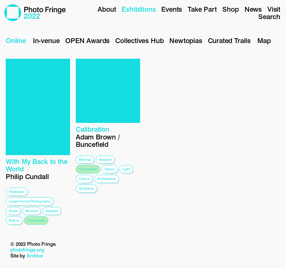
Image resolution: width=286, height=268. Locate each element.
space (110, 169)
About (107, 9)
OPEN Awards (87, 40)
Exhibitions (139, 9)
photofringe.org (27, 250)
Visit (273, 9)
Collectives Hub (139, 40)
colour (84, 178)
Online (16, 40)
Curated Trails (229, 40)
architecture (106, 178)
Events (171, 9)
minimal (31, 211)
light (126, 169)
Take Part (202, 9)
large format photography (29, 201)
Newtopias (185, 40)
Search (269, 17)
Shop (230, 9)
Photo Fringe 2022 (35, 12)
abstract (51, 211)
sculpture (86, 188)
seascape (17, 191)
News (253, 9)
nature (14, 220)
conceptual (36, 220)
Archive (35, 256)
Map (264, 40)
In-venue (46, 40)
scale (13, 211)
